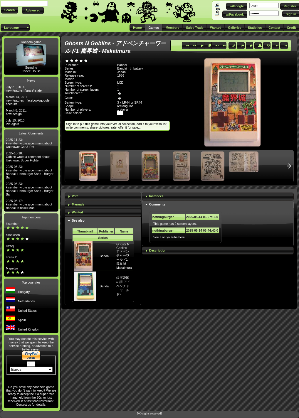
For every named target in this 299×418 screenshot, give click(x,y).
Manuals (78, 204)
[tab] (103, 196)
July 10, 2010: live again (15, 122)
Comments (157, 204)
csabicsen (13, 235)
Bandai (104, 256)
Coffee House (31, 71)
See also (78, 220)
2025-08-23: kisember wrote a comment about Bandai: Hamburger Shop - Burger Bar (29, 172)
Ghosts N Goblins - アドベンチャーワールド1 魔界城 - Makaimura (124, 255)
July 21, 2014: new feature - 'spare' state (24, 88)
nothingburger (163, 217)
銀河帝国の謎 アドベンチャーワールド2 (123, 286)
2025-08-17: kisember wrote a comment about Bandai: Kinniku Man (29, 204)
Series (103, 238)
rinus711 (12, 257)
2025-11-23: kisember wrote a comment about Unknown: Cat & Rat (29, 143)
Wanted (77, 212)
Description (158, 250)
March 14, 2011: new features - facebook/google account (28, 100)
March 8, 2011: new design (16, 112)
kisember (12, 223)
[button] (9, 10)
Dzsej (10, 246)
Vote (75, 196)
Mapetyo (12, 268)
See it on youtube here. (169, 237)
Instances (156, 196)
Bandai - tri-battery (130, 68)
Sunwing (31, 67)
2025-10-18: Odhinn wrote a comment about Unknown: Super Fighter (28, 156)
